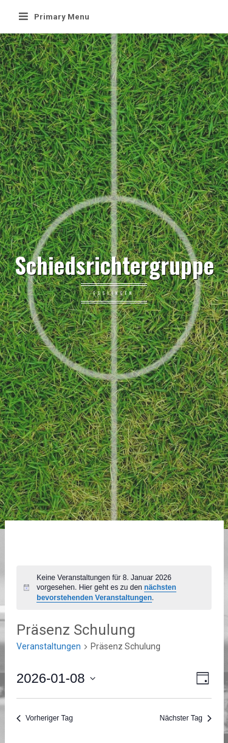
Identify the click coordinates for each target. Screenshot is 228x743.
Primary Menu (54, 16)
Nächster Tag (186, 718)
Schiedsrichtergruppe (114, 265)
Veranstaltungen (48, 646)
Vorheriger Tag (44, 718)
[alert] (114, 587)
